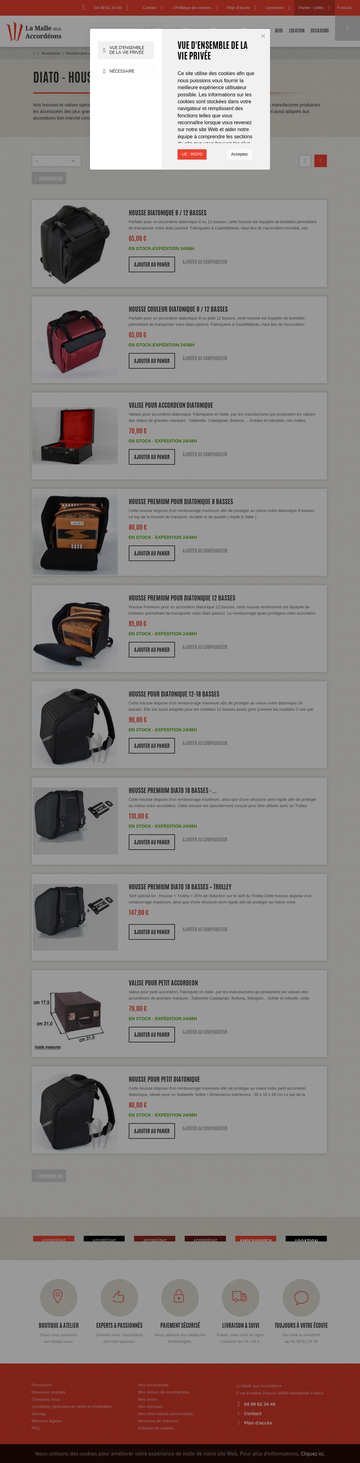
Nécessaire (120, 72)
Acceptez (239, 154)
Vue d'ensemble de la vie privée (126, 50)
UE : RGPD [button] (192, 154)
